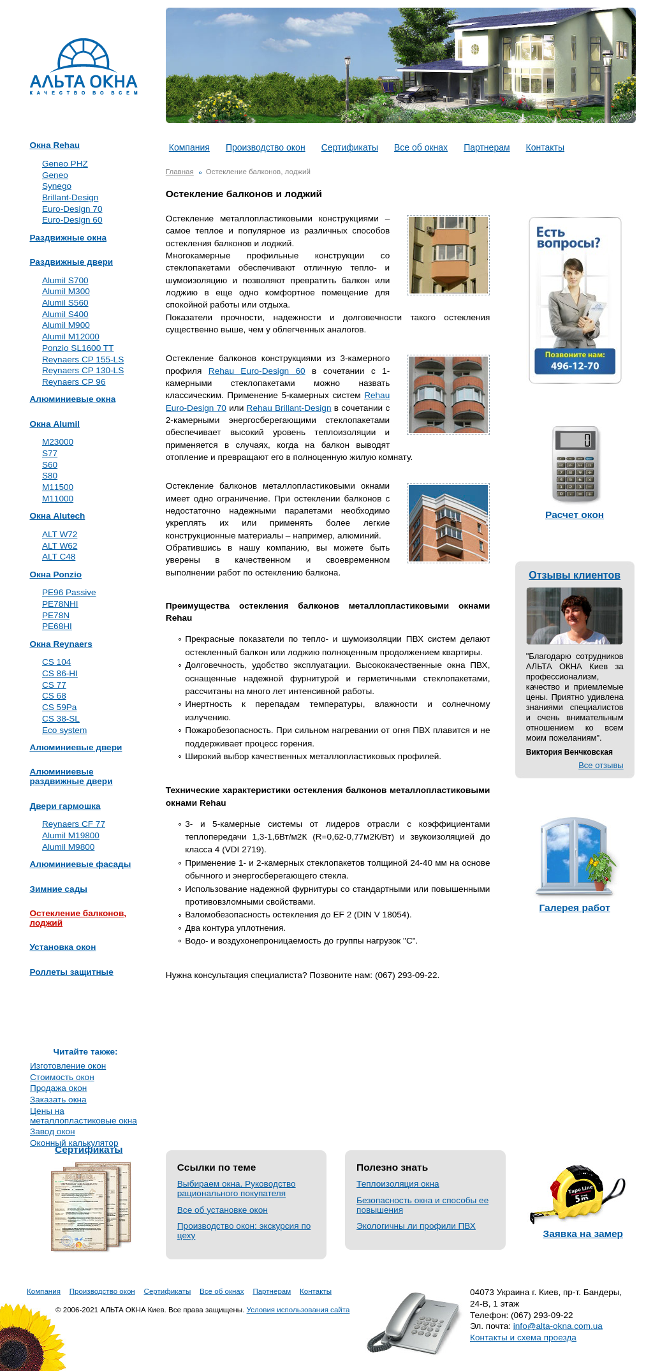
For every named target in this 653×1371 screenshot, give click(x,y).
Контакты (545, 147)
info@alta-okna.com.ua (558, 1326)
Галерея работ (574, 907)
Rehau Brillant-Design (289, 408)
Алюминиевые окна (72, 399)
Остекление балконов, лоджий (77, 918)
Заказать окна (58, 1099)
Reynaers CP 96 (74, 382)
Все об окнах (421, 147)
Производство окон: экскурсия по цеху (244, 1230)
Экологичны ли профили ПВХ (416, 1226)
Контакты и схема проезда (523, 1337)
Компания (189, 147)
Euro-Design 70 (72, 209)
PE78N (56, 615)
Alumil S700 (65, 280)
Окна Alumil (54, 424)
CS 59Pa (59, 707)
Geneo (55, 175)
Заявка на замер (583, 1233)
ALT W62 (59, 546)
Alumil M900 (66, 325)
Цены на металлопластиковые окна (83, 1115)
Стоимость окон (62, 1077)
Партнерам (487, 147)
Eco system (64, 730)
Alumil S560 (65, 303)
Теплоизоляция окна (397, 1184)
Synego (56, 186)
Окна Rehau (54, 145)
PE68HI (57, 626)
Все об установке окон (222, 1210)
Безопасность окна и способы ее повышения (422, 1205)
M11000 (57, 498)
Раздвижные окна (67, 237)
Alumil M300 (66, 291)
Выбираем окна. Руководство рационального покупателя (236, 1188)
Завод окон (52, 1131)
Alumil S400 (65, 314)
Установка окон (62, 947)
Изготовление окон (68, 1066)
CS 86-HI (60, 673)
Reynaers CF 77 (73, 824)
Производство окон (265, 147)
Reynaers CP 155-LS (83, 359)
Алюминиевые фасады (80, 864)
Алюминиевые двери (75, 747)
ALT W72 (59, 534)
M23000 (57, 442)
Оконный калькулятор (74, 1143)
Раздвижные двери (71, 262)
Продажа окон (58, 1088)
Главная (180, 171)
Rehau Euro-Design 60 (257, 371)
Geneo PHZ (65, 163)
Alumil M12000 (70, 336)
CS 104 (56, 662)
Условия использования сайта (298, 1310)
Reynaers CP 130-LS (83, 370)
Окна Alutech (57, 516)
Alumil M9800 (68, 847)
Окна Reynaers (60, 644)
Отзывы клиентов (574, 575)
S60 (49, 465)
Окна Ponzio (55, 574)
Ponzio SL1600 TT (78, 348)
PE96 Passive (69, 592)
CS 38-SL (61, 718)
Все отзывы (600, 765)
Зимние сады (58, 889)
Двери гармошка (64, 806)
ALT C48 (58, 556)
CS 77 (54, 685)
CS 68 (54, 695)
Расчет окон (574, 514)
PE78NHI (60, 604)
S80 (49, 475)
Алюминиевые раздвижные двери (70, 776)
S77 (49, 453)
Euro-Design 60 (72, 220)
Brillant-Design (70, 197)
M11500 (57, 487)
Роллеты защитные (71, 972)
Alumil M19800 (70, 835)
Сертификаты (349, 147)
